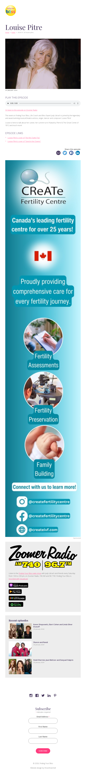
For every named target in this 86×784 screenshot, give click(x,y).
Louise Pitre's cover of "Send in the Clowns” (24, 141)
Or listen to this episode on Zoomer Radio (21, 110)
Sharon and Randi (40, 642)
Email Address (43, 716)
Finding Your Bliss (46, 763)
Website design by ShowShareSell (43, 768)
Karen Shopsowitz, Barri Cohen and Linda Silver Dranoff (52, 625)
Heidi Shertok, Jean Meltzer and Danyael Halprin (53, 660)
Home (7, 32)
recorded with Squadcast (18, 579)
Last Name (43, 736)
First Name (43, 726)
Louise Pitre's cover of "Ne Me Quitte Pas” (24, 138)
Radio (13, 32)
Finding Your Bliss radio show (30, 573)
